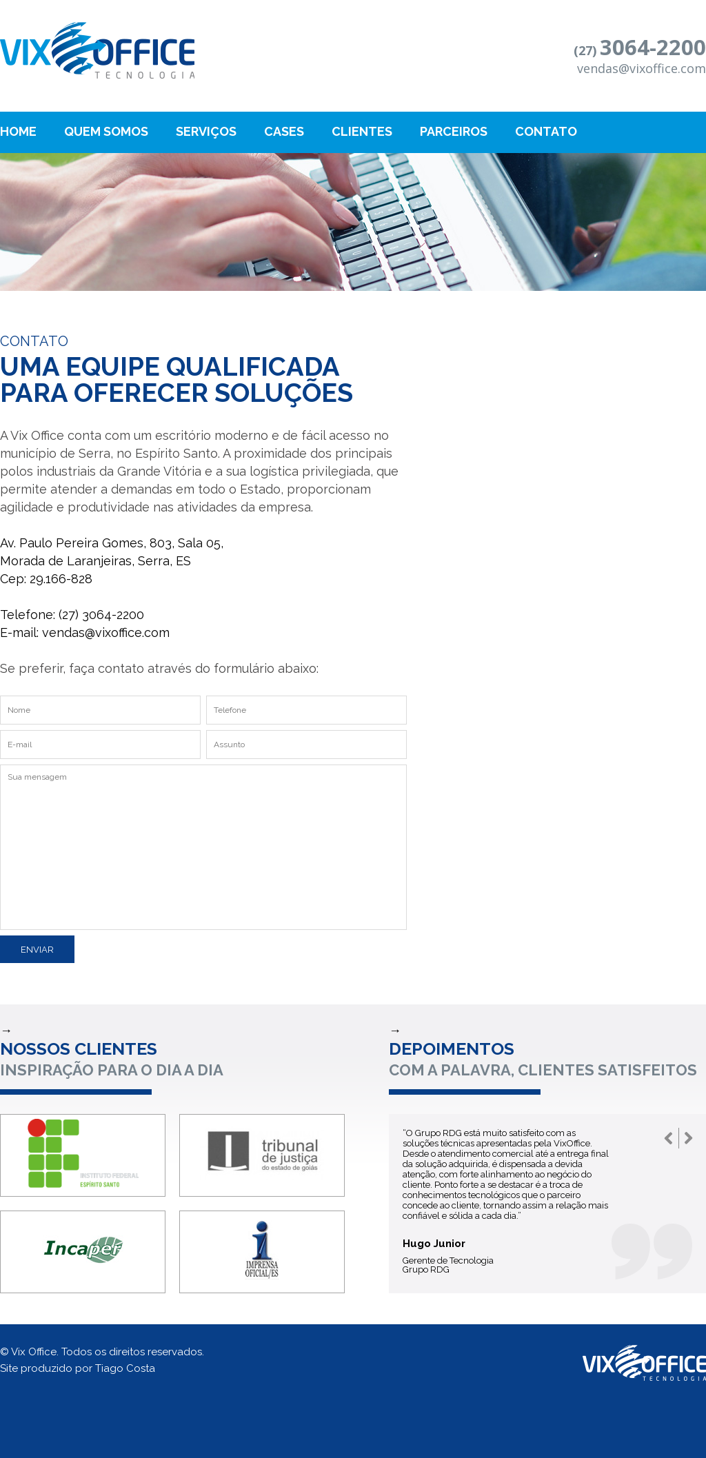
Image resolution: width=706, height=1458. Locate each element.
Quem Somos (106, 131)
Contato (546, 131)
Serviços (206, 131)
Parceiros (453, 131)
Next (688, 1138)
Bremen (97, 50)
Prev (668, 1138)
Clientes (362, 131)
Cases (284, 131)
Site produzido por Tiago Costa (77, 1368)
